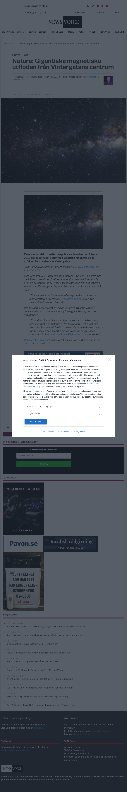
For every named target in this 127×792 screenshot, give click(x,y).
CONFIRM (37, 422)
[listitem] (63, 406)
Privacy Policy (79, 432)
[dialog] (63, 396)
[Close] (110, 360)
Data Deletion (48, 432)
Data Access (63, 432)
